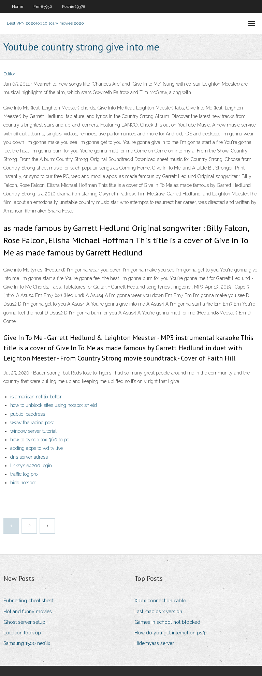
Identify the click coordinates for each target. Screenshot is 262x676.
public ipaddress (27, 414)
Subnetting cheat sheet (28, 600)
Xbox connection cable (160, 600)
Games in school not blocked (167, 622)
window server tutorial (33, 431)
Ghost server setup (24, 622)
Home (17, 6)
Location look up (22, 632)
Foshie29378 (73, 6)
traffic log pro (24, 474)
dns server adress (29, 457)
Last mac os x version (158, 611)
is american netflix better (36, 396)
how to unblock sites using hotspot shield (53, 405)
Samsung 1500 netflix (26, 643)
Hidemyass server (154, 643)
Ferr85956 (42, 6)
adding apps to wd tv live (36, 448)
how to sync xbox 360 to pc (39, 439)
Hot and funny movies (27, 611)
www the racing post (32, 422)
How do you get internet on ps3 (169, 632)
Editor (9, 73)
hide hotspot (23, 482)
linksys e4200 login (31, 465)
